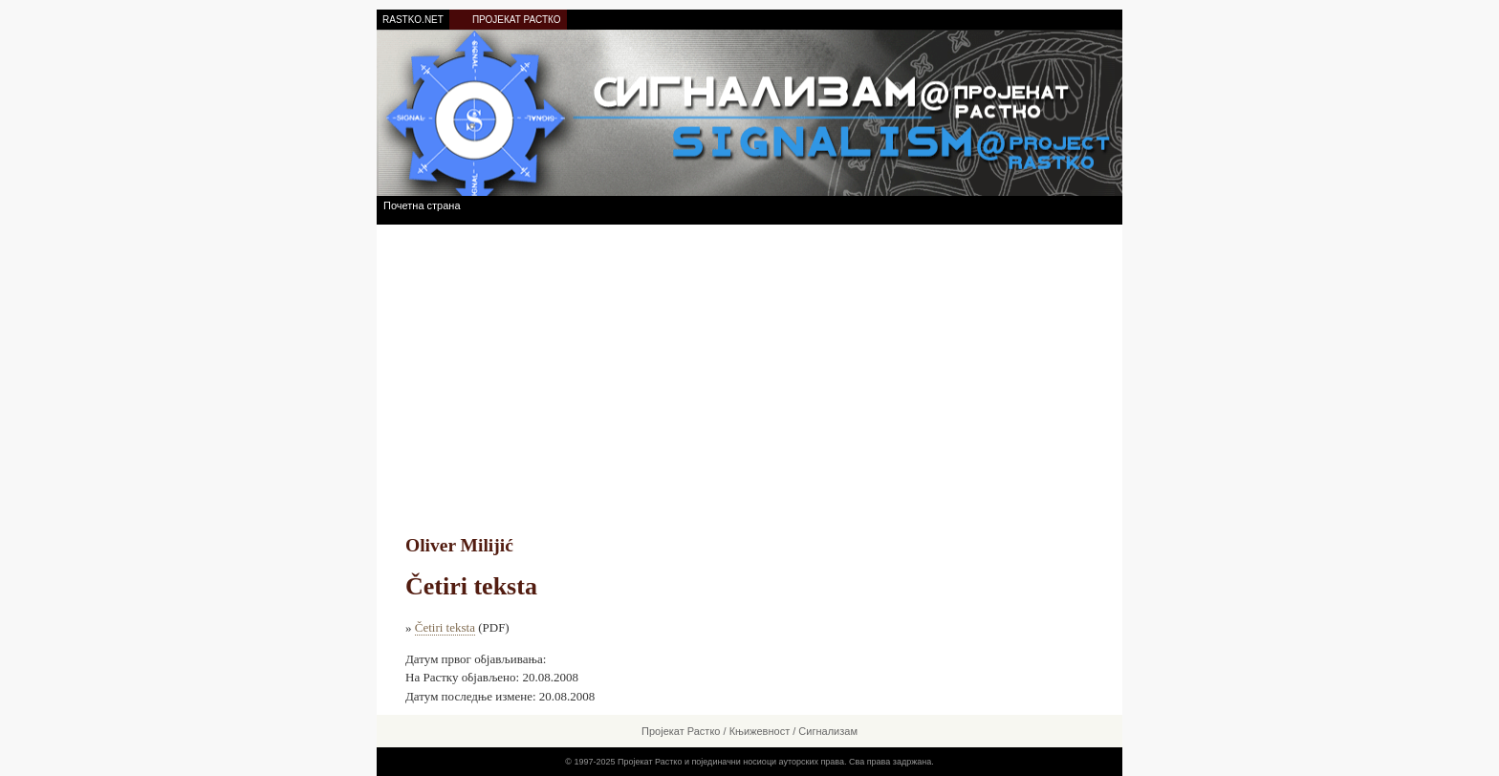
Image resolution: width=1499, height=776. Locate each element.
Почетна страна (422, 205)
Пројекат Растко (680, 731)
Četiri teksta (445, 627)
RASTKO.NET (413, 19)
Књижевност (760, 731)
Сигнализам (828, 731)
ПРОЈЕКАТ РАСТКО (516, 19)
